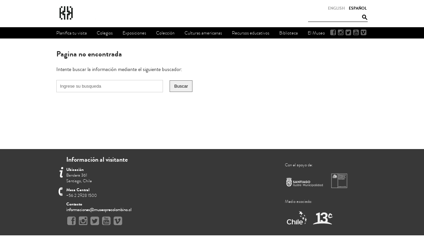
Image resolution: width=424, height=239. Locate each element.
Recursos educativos (250, 33)
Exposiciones (134, 33)
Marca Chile (297, 218)
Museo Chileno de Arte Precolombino (84, 13)
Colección (165, 33)
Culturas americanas (203, 33)
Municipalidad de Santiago (305, 183)
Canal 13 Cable (322, 218)
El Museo (316, 33)
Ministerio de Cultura (340, 180)
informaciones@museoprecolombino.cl (99, 210)
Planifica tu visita (71, 33)
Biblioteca (288, 33)
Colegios (105, 33)
